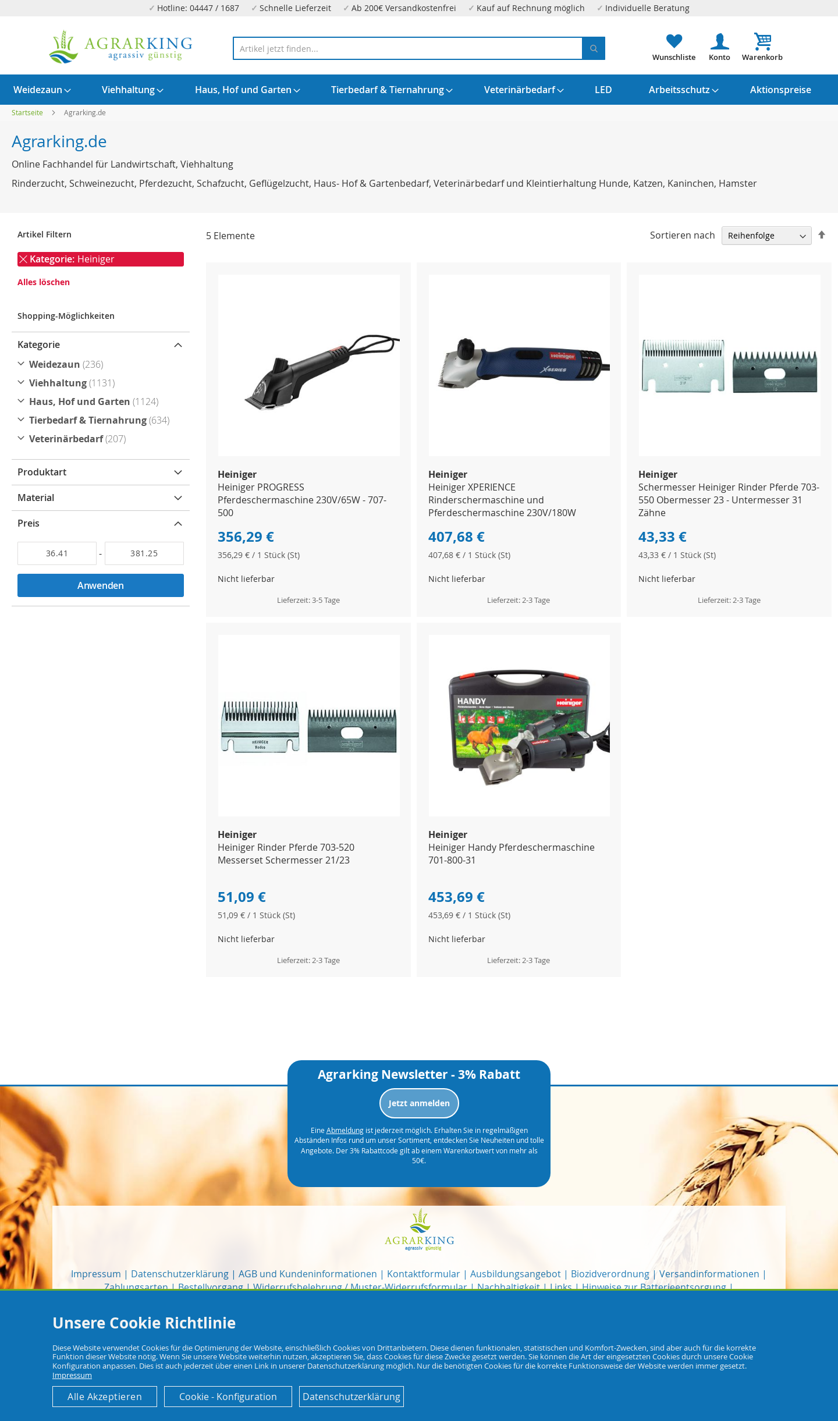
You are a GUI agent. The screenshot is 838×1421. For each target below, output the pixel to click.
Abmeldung (345, 1130)
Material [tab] (35, 497)
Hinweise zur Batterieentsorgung (654, 1287)
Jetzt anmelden (419, 1103)
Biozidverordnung (610, 1273)
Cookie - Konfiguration (228, 1396)
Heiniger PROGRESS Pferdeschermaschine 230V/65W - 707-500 (302, 500)
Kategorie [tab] (38, 344)
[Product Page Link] (309, 453)
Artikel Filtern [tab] (44, 234)
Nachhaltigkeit (508, 1287)
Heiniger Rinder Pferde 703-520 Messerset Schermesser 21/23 (286, 853)
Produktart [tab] (41, 472)
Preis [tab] (28, 523)
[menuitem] (38, 89)
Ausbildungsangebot (515, 1273)
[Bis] (144, 553)
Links (561, 1287)
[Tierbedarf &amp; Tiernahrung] (102, 420)
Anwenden (100, 585)
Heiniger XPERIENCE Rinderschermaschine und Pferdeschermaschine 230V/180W (502, 500)
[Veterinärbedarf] (102, 439)
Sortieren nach (682, 235)
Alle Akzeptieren (105, 1396)
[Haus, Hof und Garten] (102, 401)
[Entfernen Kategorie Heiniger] (23, 259)
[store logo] (121, 47)
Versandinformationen (709, 1273)
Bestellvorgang (210, 1287)
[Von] (57, 553)
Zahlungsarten (136, 1287)
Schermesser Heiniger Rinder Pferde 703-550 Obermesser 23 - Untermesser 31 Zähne (728, 500)
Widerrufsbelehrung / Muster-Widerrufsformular (360, 1287)
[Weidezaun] (102, 364)
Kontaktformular (423, 1273)
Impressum (96, 1273)
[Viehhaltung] (102, 383)
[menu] (419, 89)
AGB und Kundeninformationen (308, 1273)
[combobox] (419, 48)
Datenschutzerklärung (180, 1273)
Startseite (28, 112)
